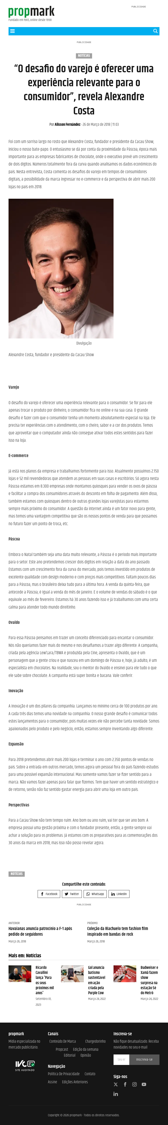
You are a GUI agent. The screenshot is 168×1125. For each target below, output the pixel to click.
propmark (76, 1115)
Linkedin (119, 894)
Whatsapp (95, 894)
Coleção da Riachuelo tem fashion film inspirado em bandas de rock (117, 931)
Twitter (72, 894)
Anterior (14, 923)
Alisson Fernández (64, 125)
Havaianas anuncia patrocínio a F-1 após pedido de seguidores (40, 931)
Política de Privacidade (64, 1074)
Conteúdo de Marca (62, 1042)
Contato (90, 1074)
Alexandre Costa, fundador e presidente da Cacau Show (51, 355)
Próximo (92, 923)
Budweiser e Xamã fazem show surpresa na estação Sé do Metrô (149, 980)
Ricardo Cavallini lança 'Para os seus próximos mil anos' (45, 980)
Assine (52, 1082)
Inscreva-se (144, 1059)
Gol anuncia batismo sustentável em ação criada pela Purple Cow (96, 980)
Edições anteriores (75, 1082)
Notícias (84, 56)
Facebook (48, 894)
